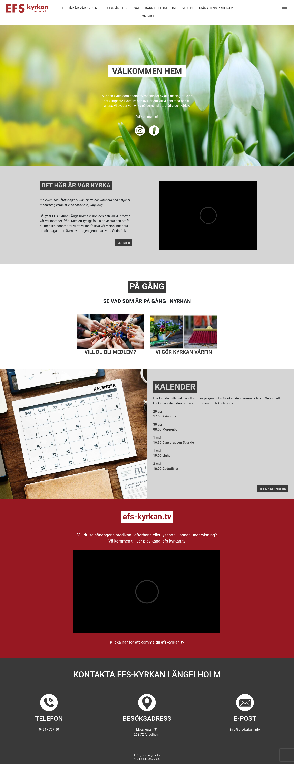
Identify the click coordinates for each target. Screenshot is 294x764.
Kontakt (147, 16)
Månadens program (216, 8)
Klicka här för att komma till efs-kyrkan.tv (147, 642)
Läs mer (123, 243)
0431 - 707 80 (49, 730)
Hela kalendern (272, 489)
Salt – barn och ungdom (155, 8)
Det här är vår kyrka (79, 8)
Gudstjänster (115, 8)
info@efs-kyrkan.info (245, 730)
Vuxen (187, 8)
